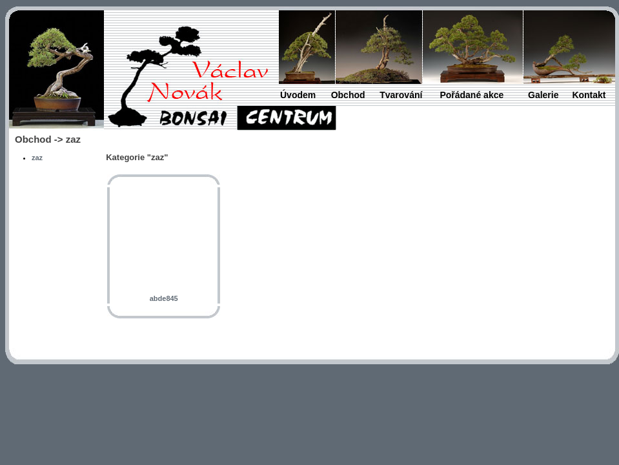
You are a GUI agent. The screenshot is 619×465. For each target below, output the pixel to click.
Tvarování (401, 95)
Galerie (543, 95)
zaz (37, 157)
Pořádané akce (471, 95)
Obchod (348, 95)
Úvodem (298, 95)
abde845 (164, 298)
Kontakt (588, 95)
